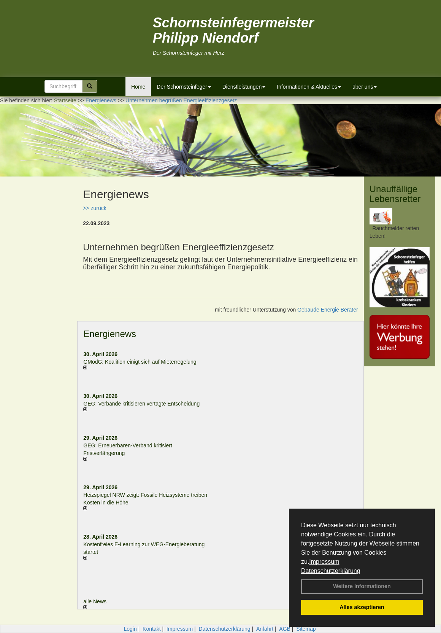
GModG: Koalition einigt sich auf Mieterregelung (139, 362)
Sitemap (306, 629)
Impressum (324, 561)
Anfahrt (264, 629)
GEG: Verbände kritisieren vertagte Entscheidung (141, 404)
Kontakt (151, 629)
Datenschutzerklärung (330, 571)
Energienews (109, 334)
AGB (284, 629)
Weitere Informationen (362, 586)
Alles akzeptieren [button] (361, 607)
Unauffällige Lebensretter (395, 194)
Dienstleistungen (244, 87)
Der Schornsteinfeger (184, 87)
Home (138, 87)
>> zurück (94, 208)
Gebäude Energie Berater (327, 310)
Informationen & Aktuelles (309, 87)
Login (130, 629)
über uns (364, 87)
